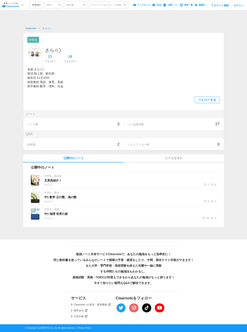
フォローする (207, 99)
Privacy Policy (84, 328)
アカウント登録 (220, 5)
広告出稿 (80, 316)
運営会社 (80, 310)
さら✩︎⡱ (46, 28)
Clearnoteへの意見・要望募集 (92, 304)
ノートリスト (173, 158)
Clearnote (30, 28)
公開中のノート (73, 158)
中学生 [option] (35, 5)
